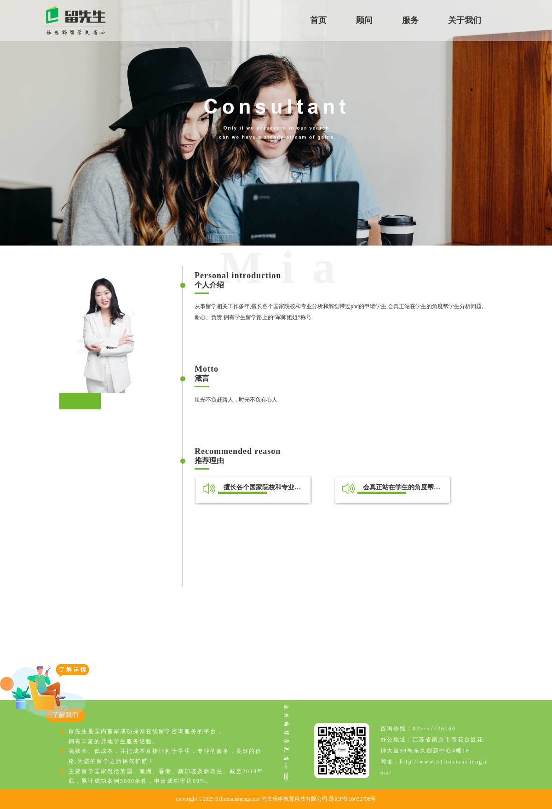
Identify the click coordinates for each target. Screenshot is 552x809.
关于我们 (464, 20)
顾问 (364, 20)
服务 (410, 20)
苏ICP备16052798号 (352, 799)
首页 (318, 20)
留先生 (76, 20)
